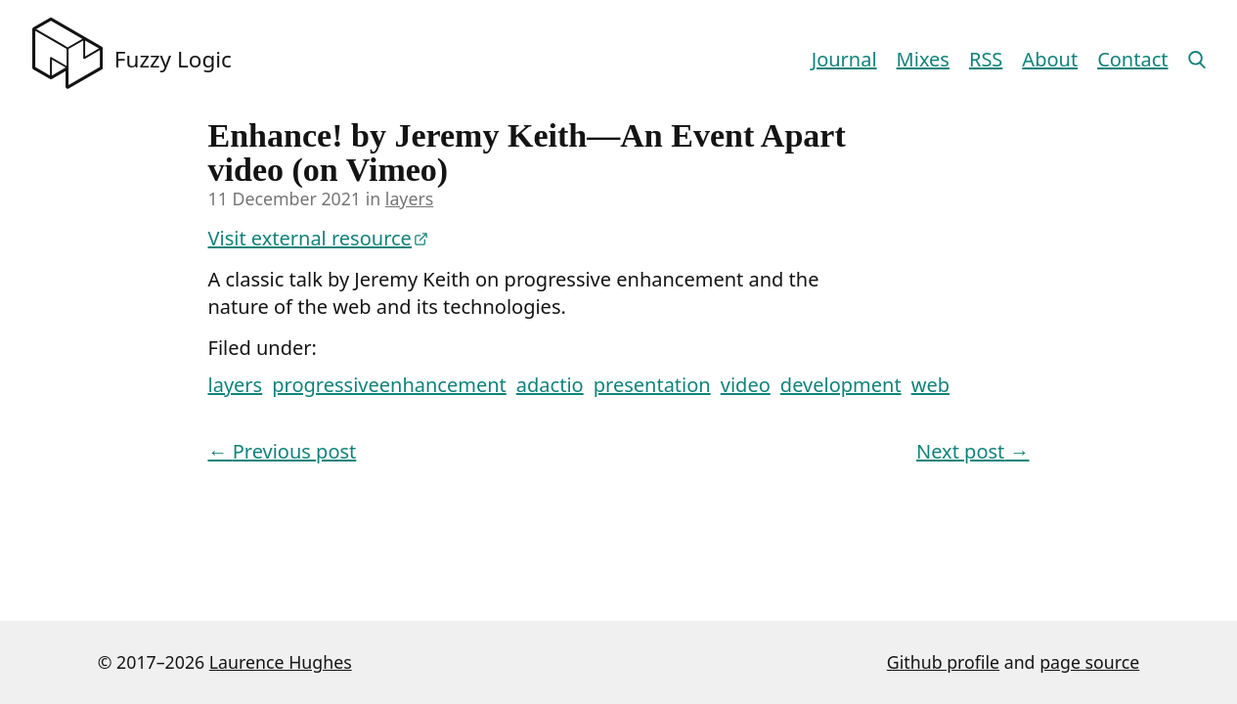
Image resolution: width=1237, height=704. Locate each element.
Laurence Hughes (280, 662)
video (746, 385)
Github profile (943, 662)
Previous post (282, 451)
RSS (985, 59)
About (1050, 59)
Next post (972, 451)
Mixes (923, 59)
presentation (652, 385)
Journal (844, 59)
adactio (550, 385)
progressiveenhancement (389, 385)
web (930, 385)
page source (1089, 662)
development (841, 385)
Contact (1132, 59)
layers (409, 198)
